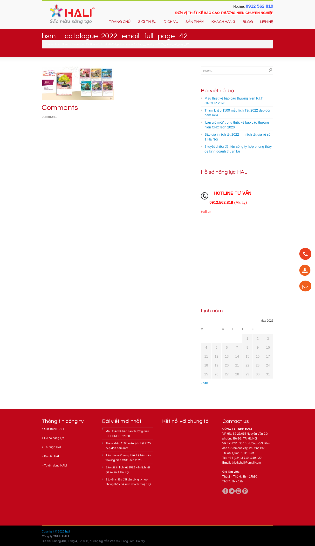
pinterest (245, 491)
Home (65, 44)
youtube (238, 491)
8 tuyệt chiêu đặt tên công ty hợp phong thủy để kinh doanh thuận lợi (238, 149)
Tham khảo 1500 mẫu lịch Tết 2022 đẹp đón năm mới (103, 44)
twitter (232, 491)
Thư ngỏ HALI (53, 447)
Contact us (235, 421)
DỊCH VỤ (171, 22)
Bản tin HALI (52, 456)
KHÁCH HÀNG (223, 22)
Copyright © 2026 (53, 531)
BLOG (248, 22)
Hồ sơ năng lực (54, 438)
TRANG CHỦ (119, 22)
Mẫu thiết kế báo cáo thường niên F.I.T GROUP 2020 (234, 100)
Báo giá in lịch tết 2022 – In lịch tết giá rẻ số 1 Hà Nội (237, 137)
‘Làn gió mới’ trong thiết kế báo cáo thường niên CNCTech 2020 (237, 124)
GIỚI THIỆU (147, 22)
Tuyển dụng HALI (55, 465)
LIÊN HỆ (266, 22)
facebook (225, 491)
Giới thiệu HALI (54, 429)
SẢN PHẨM (194, 22)
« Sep (204, 383)
